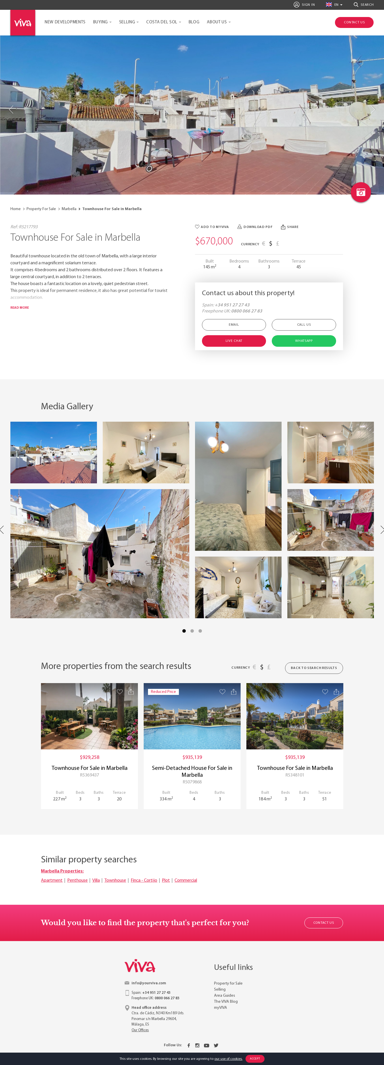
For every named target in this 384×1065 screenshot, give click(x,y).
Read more (19, 308)
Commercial (186, 880)
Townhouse (115, 880)
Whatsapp (304, 341)
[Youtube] (206, 1045)
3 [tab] (200, 631)
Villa (96, 880)
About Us (217, 22)
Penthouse (77, 880)
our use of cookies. (228, 1059)
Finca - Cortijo (144, 880)
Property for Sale (228, 983)
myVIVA (220, 1008)
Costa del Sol (161, 22)
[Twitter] (216, 1045)
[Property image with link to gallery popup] (53, 452)
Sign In (304, 4)
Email (234, 325)
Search (364, 4)
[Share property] (130, 692)
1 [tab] (184, 631)
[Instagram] (197, 1045)
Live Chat (234, 341)
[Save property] (119, 692)
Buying (100, 22)
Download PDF (254, 227)
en (332, 4)
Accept (255, 1058)
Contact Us (323, 923)
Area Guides (224, 996)
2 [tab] (192, 631)
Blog (194, 22)
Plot (166, 880)
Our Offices (140, 1030)
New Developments (65, 22)
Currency (250, 244)
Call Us (304, 325)
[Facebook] (189, 1045)
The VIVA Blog (226, 1002)
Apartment (52, 880)
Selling (127, 22)
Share (289, 227)
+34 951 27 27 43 (232, 305)
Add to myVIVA (212, 227)
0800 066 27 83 (246, 311)
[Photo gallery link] (361, 192)
